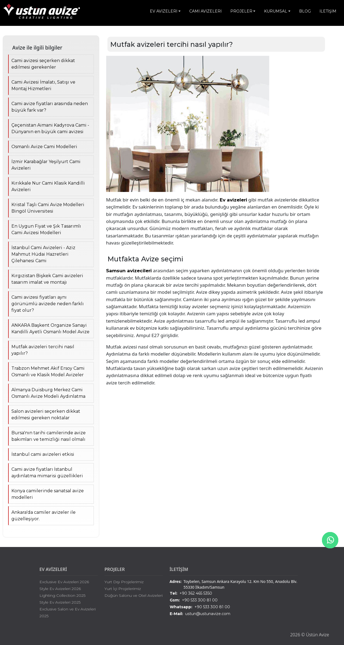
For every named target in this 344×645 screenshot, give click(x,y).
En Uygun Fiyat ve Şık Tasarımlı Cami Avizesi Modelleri (46, 229)
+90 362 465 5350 (191, 593)
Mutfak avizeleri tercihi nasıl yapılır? (42, 350)
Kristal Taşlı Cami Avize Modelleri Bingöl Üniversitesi (47, 208)
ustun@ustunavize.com (200, 613)
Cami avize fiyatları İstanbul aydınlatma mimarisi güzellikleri (47, 472)
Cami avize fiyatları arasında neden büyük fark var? (49, 107)
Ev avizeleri (233, 200)
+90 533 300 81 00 (194, 600)
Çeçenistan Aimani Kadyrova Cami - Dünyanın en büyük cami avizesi (50, 128)
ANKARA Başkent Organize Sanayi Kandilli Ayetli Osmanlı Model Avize (50, 328)
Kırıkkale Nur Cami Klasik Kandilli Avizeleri (48, 186)
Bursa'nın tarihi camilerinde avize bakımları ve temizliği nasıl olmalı (48, 436)
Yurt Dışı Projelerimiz (124, 581)
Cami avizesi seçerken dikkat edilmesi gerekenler (43, 64)
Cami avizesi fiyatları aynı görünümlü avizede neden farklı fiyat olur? (47, 304)
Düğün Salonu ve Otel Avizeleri (133, 595)
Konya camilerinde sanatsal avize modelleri (47, 494)
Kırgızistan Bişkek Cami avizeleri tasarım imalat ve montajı (47, 279)
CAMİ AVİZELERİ (205, 11)
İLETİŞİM (328, 11)
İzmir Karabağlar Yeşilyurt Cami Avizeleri (45, 165)
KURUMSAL (275, 11)
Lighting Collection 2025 (62, 595)
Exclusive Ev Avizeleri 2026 (64, 581)
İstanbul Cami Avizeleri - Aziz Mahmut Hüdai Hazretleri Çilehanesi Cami (43, 254)
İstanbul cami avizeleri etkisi (42, 454)
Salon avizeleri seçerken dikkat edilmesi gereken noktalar (45, 414)
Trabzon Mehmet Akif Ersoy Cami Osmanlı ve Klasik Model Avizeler (48, 371)
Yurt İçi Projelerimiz (122, 588)
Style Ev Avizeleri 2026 (60, 588)
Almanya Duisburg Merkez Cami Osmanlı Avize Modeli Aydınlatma (48, 393)
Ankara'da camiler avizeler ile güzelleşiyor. (43, 515)
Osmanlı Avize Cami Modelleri (44, 146)
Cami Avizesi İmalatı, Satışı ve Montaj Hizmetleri (43, 85)
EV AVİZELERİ (163, 11)
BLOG (305, 11)
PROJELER (241, 11)
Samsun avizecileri (129, 270)
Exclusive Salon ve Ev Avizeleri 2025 (67, 612)
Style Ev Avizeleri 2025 (59, 602)
